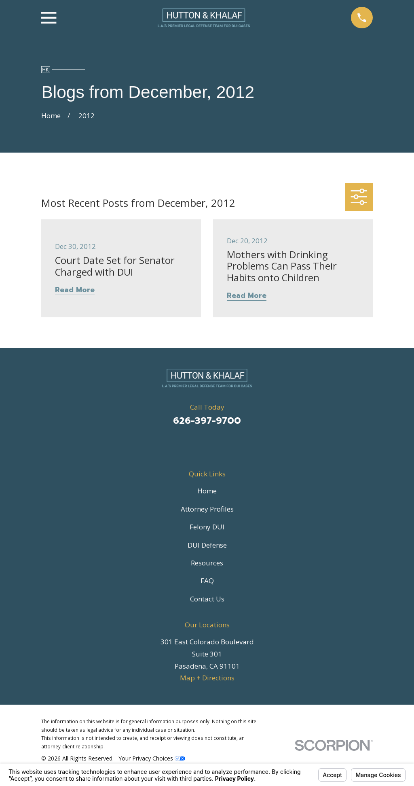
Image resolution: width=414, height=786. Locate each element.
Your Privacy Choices (151, 758)
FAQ (207, 580)
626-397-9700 (207, 421)
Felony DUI (207, 526)
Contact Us (207, 598)
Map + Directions (207, 677)
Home (207, 490)
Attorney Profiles (207, 509)
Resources (207, 562)
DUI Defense (207, 545)
